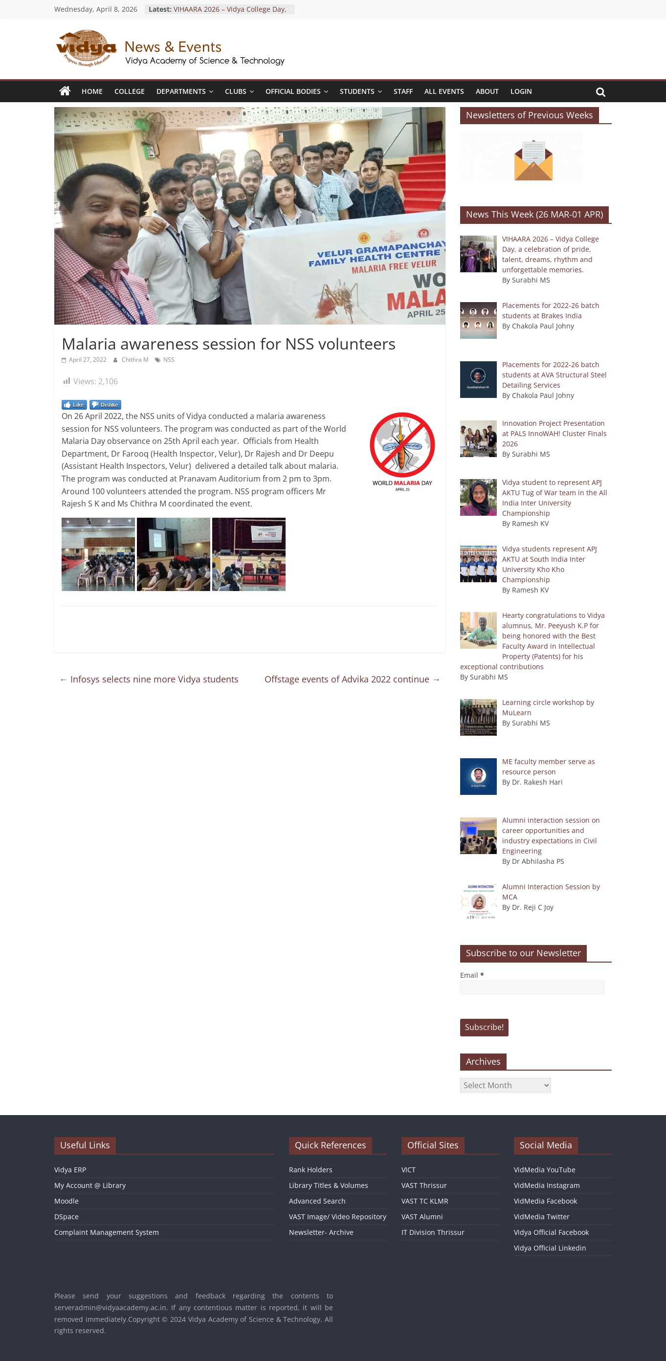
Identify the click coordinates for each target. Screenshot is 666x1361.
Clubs (235, 91)
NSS (169, 359)
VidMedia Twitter (542, 1216)
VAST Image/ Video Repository (337, 1216)
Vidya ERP (70, 1169)
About (487, 91)
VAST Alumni (422, 1216)
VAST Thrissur (424, 1185)
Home (92, 91)
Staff (403, 91)
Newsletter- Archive (321, 1232)
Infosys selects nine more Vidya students (149, 679)
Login (521, 91)
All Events (444, 91)
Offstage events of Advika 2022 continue (353, 679)
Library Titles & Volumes (328, 1185)
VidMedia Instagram (547, 1185)
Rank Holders (311, 1169)
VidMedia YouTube (545, 1169)
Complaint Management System (106, 1232)
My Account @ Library (90, 1185)
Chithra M (136, 359)
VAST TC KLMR (424, 1201)
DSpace (66, 1216)
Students (357, 91)
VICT (408, 1169)
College (129, 91)
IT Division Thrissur (433, 1232)
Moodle (66, 1201)
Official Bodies (293, 91)
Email (472, 975)
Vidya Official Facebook (551, 1232)
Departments (181, 91)
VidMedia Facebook (545, 1201)
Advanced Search (317, 1201)
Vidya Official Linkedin (550, 1247)
